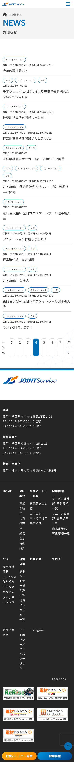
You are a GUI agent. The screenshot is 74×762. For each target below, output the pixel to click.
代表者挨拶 (22, 523)
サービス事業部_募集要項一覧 (61, 503)
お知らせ (36, 559)
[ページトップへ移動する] (68, 746)
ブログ (56, 559)
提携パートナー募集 (19, 756)
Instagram (37, 630)
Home (7, 491)
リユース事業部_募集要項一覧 (61, 518)
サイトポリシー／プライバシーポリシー (22, 649)
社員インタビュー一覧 (22, 609)
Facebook (59, 679)
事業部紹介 (22, 508)
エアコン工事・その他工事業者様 (39, 518)
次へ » (68, 347)
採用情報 (55, 756)
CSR (6, 559)
